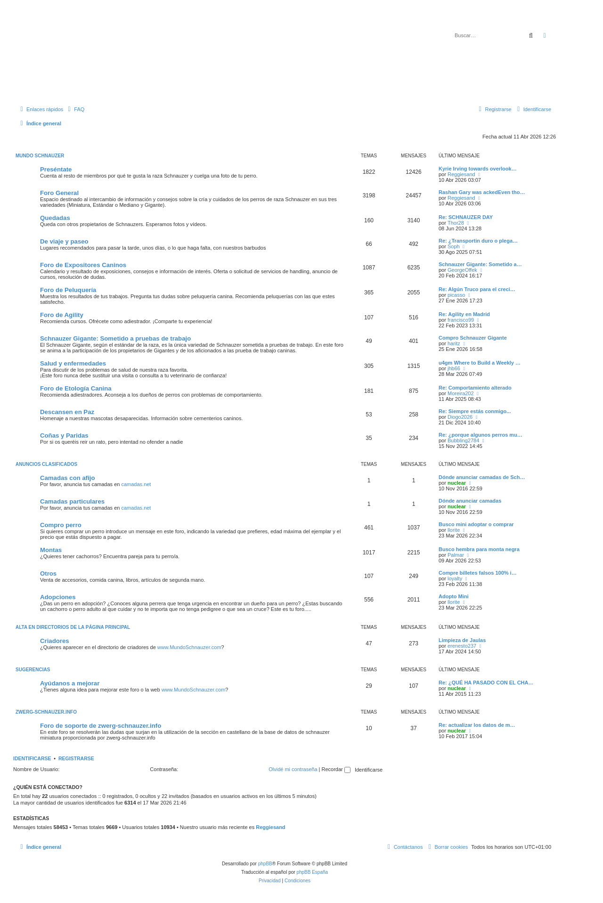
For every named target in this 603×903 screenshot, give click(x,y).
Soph (454, 246)
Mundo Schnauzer (40, 155)
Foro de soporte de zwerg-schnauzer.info (100, 725)
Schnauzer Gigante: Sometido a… (480, 264)
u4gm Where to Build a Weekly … (480, 363)
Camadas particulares (72, 501)
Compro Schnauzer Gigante (473, 338)
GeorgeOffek (462, 270)
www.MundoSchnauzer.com (189, 647)
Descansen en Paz (67, 411)
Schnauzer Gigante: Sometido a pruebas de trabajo (115, 338)
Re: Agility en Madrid (464, 314)
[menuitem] (74, 109)
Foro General (59, 192)
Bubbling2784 (463, 440)
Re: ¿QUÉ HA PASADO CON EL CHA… (486, 682)
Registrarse (76, 758)
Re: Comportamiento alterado (475, 387)
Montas (51, 549)
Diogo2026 (460, 417)
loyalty (455, 578)
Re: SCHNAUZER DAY (466, 217)
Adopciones (57, 597)
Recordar (336, 769)
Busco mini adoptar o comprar (476, 524)
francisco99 (461, 320)
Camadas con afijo (67, 477)
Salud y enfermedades (73, 363)
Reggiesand (461, 174)
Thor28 (456, 223)
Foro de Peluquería (68, 289)
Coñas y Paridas (64, 435)
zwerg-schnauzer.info (46, 712)
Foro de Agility (61, 314)
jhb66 (454, 368)
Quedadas (55, 217)
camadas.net (136, 484)
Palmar (456, 555)
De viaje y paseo (64, 241)
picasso (456, 295)
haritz (454, 343)
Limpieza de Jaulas (462, 640)
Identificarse (32, 758)
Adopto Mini (454, 596)
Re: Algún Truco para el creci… (477, 289)
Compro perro (60, 525)
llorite (454, 530)
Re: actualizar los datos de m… (477, 725)
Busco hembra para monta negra (479, 549)
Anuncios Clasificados (46, 464)
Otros (48, 573)
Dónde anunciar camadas (470, 501)
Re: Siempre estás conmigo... (475, 411)
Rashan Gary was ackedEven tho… (482, 192)
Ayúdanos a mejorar (69, 683)
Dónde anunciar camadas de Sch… (482, 477)
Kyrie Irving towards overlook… (478, 168)
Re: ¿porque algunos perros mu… (480, 435)
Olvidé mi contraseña (293, 769)
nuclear (457, 483)
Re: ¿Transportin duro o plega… (478, 241)
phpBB (265, 863)
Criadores (54, 640)
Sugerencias (33, 669)
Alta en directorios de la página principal (73, 627)
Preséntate (56, 169)
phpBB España (312, 872)
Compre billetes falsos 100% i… (478, 573)
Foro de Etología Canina (76, 388)
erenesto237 (462, 646)
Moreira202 (461, 393)
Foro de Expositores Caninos (83, 264)
